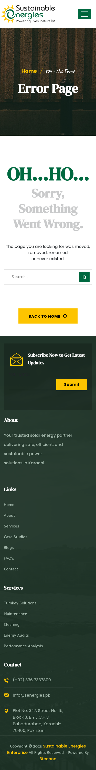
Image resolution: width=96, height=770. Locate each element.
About (9, 515)
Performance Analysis (23, 646)
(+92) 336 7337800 (32, 680)
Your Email (32, 380)
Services (11, 526)
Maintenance (15, 614)
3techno (48, 759)
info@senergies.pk (31, 695)
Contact (11, 569)
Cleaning (11, 625)
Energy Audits (16, 635)
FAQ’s (9, 558)
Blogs (9, 548)
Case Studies (15, 537)
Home (29, 71)
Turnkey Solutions (20, 603)
